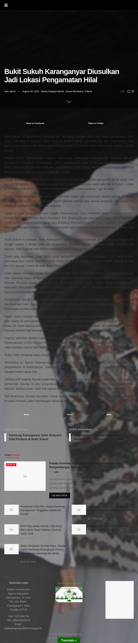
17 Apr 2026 (69, 472)
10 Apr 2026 (28, 538)
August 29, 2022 (30, 91)
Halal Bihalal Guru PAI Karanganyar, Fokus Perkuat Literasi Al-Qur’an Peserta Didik (111, 510)
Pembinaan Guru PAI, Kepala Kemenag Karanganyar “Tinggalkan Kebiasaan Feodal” (42, 510)
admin (12, 91)
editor (56, 472)
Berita (61, 91)
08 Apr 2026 (95, 534)
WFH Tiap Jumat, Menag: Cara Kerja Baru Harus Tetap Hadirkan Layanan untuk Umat (41, 530)
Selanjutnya (59, 495)
